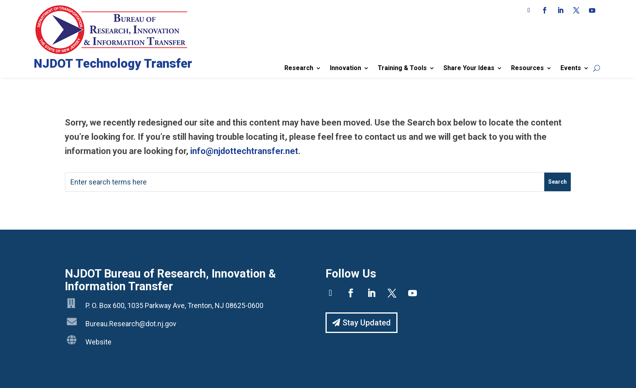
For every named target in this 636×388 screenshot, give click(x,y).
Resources (527, 68)
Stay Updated (367, 322)
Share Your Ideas (468, 68)
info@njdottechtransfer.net (244, 151)
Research (298, 68)
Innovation (345, 68)
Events (570, 68)
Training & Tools (402, 68)
